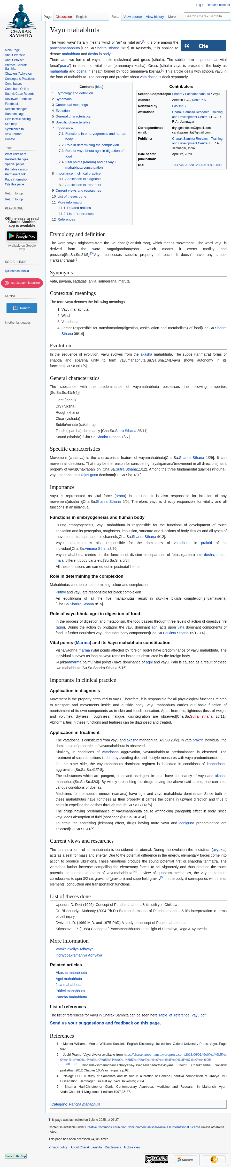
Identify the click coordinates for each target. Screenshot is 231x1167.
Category (58, 1104)
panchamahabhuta (65, 48)
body (106, 54)
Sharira (177, 94)
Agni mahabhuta (69, 979)
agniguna (186, 823)
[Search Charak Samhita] (207, 16)
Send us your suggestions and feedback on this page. (105, 1023)
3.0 (68, 1064)
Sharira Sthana (108, 437)
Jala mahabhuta (68, 985)
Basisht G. (179, 106)
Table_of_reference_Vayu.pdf (182, 1015)
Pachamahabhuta (197, 94)
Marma (83, 642)
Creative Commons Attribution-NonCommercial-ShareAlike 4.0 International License (143, 1127)
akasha (146, 354)
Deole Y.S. (199, 100)
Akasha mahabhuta (71, 972)
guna (94, 475)
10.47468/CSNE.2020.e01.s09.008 (196, 165)
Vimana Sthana (97, 548)
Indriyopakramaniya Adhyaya (79, 955)
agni (60, 627)
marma (84, 650)
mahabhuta (71, 54)
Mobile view (132, 1147)
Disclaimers (113, 1147)
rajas (85, 475)
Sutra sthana (201, 716)
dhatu (221, 555)
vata (143, 77)
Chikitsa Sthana (175, 633)
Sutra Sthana (125, 431)
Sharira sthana (107, 48)
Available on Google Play (22, 247)
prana (64, 66)
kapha (212, 764)
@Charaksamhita (17, 271)
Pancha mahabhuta (71, 997)
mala (59, 560)
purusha (141, 496)
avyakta (219, 850)
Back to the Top (15, 1156)
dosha (93, 54)
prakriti (206, 543)
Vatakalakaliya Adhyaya (75, 949)
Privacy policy (58, 1147)
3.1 (76, 1064)
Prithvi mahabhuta (70, 991)
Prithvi (61, 592)
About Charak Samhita (86, 1147)
